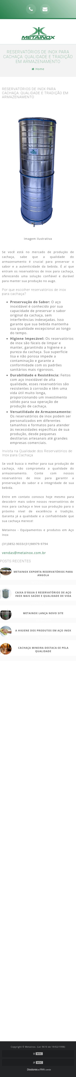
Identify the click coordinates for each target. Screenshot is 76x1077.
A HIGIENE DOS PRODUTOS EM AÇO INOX (43, 630)
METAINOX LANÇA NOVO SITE (43, 613)
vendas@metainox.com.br (24, 553)
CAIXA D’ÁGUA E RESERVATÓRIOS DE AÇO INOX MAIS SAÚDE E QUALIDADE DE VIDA (43, 594)
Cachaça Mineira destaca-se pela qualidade (43, 649)
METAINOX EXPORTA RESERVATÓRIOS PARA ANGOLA (43, 573)
